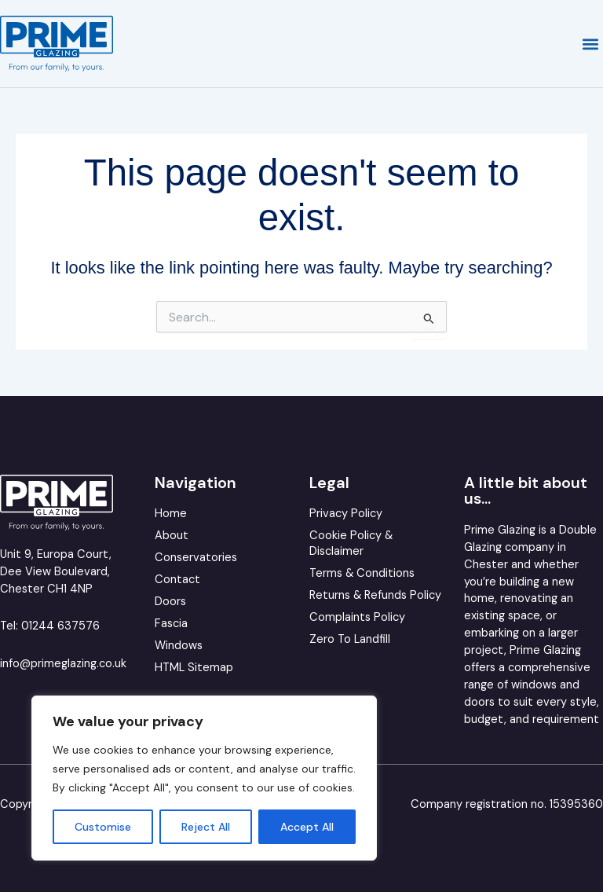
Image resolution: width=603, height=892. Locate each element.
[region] (204, 778)
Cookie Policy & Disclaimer (351, 543)
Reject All (205, 827)
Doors (170, 601)
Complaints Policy (357, 617)
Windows (179, 645)
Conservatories (196, 557)
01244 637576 (60, 626)
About (171, 535)
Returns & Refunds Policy (375, 595)
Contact (177, 579)
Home (171, 513)
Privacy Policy (345, 513)
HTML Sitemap (194, 667)
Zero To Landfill (349, 639)
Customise (103, 827)
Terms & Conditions (362, 573)
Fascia (171, 623)
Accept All (307, 827)
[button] (590, 44)
